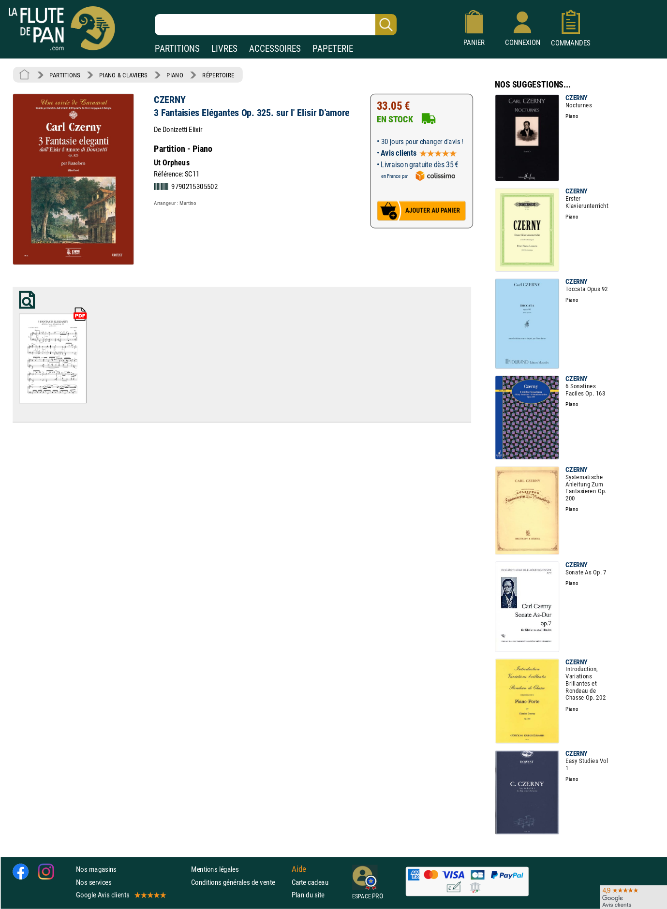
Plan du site (308, 895)
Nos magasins (96, 869)
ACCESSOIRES (275, 48)
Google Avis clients (120, 895)
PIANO (174, 75)
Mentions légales (214, 869)
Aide (299, 869)
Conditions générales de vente (239, 882)
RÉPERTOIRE (218, 75)
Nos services (93, 882)
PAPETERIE (332, 48)
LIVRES (224, 48)
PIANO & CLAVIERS (123, 75)
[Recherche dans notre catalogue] (276, 24)
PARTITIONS (177, 48)
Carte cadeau (310, 882)
